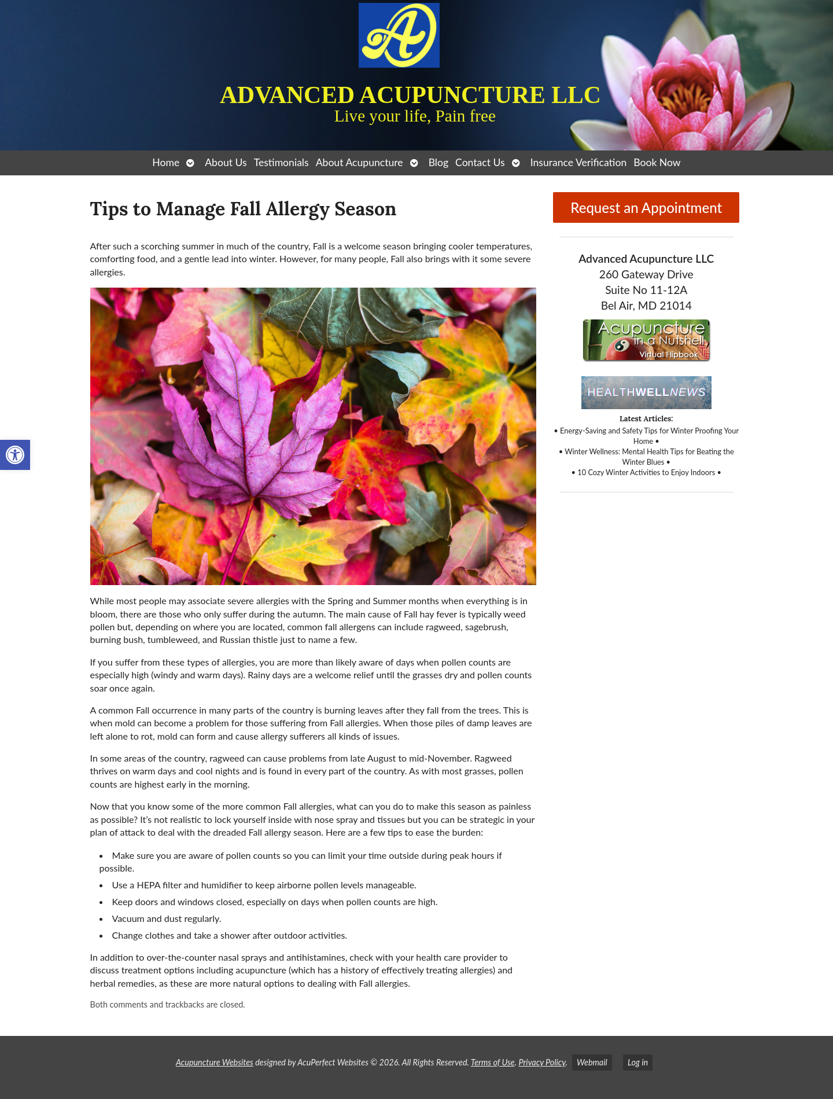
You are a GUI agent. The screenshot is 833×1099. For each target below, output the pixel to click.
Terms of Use (493, 1062)
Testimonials (281, 162)
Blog (438, 162)
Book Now (656, 162)
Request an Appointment (646, 207)
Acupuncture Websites (214, 1062)
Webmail (592, 1062)
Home (165, 162)
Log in (638, 1062)
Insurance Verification (578, 162)
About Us (225, 162)
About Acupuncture (359, 162)
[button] (15, 455)
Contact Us (480, 162)
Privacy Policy (541, 1062)
